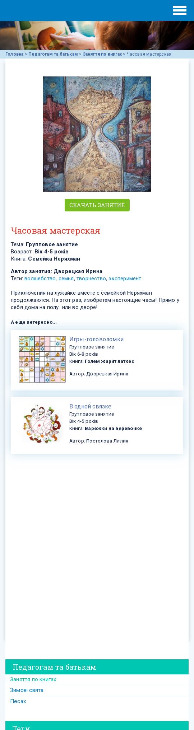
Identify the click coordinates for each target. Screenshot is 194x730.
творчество (91, 278)
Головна (14, 54)
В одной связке (90, 406)
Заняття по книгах (102, 54)
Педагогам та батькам (53, 54)
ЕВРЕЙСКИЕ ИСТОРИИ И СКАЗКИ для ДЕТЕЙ (35, 10)
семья (66, 278)
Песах (18, 701)
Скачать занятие (97, 205)
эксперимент (124, 278)
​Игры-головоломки (96, 339)
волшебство (40, 278)
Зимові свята (26, 690)
